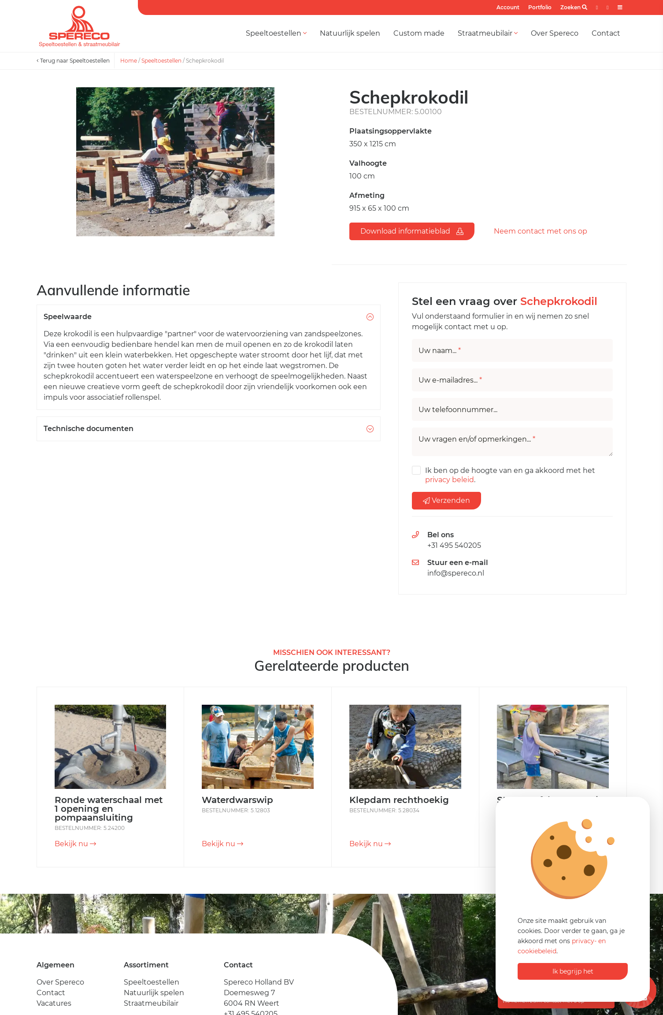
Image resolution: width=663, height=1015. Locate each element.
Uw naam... (440, 350)
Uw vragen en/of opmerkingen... (477, 439)
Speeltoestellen (276, 33)
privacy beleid (449, 480)
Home (128, 60)
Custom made (418, 33)
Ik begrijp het (572, 971)
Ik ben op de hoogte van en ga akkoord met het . (510, 475)
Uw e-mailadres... (450, 380)
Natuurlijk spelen (350, 33)
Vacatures (54, 1003)
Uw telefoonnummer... (458, 409)
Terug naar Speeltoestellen (73, 60)
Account (507, 7)
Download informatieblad (411, 231)
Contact (606, 33)
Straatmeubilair (488, 33)
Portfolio (540, 7)
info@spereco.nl (455, 573)
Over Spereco (554, 33)
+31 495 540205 (454, 545)
